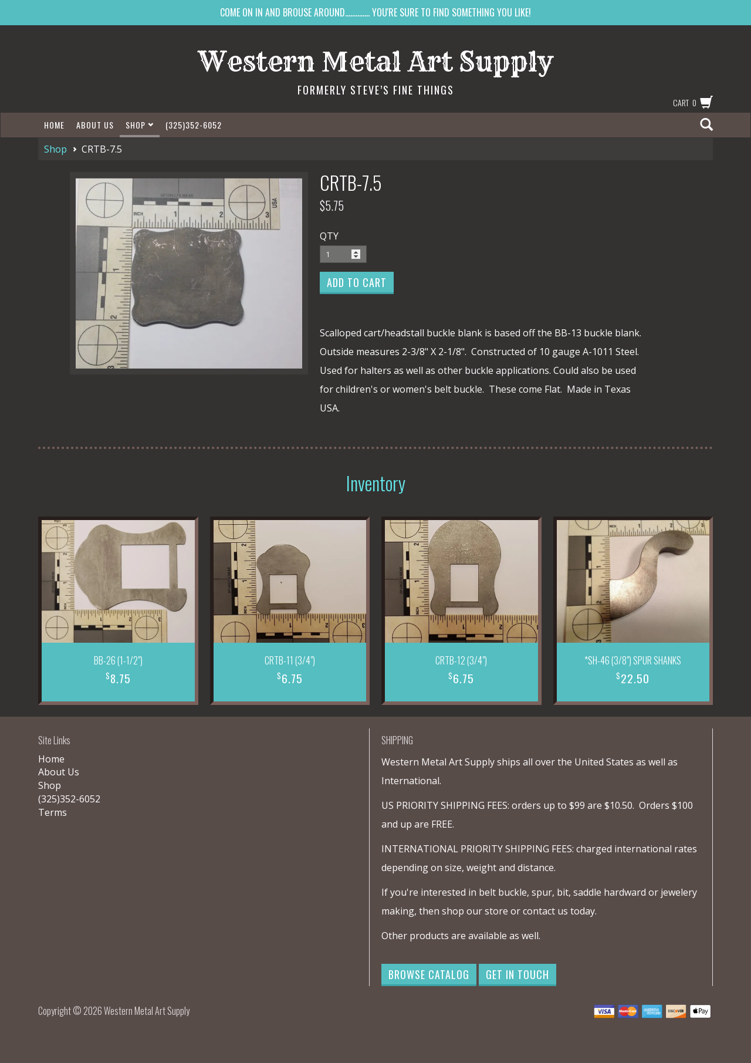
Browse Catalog (428, 974)
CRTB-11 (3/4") (290, 660)
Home (54, 125)
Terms (52, 812)
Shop (140, 125)
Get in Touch (517, 974)
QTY (329, 236)
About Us (95, 125)
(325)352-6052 (193, 125)
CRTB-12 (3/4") (461, 660)
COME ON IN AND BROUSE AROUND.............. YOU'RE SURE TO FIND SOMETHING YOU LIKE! (375, 12)
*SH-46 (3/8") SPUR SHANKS (632, 660)
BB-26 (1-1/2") (118, 660)
